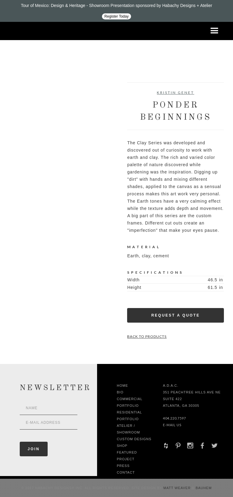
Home (122, 385)
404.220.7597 (174, 418)
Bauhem (203, 488)
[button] (214, 31)
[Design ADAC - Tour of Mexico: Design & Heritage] (116, 11)
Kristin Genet (175, 92)
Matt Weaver (178, 488)
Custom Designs (134, 439)
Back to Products (147, 336)
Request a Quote (175, 315)
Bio (120, 392)
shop (122, 445)
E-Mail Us (172, 425)
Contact (126, 472)
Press (123, 466)
